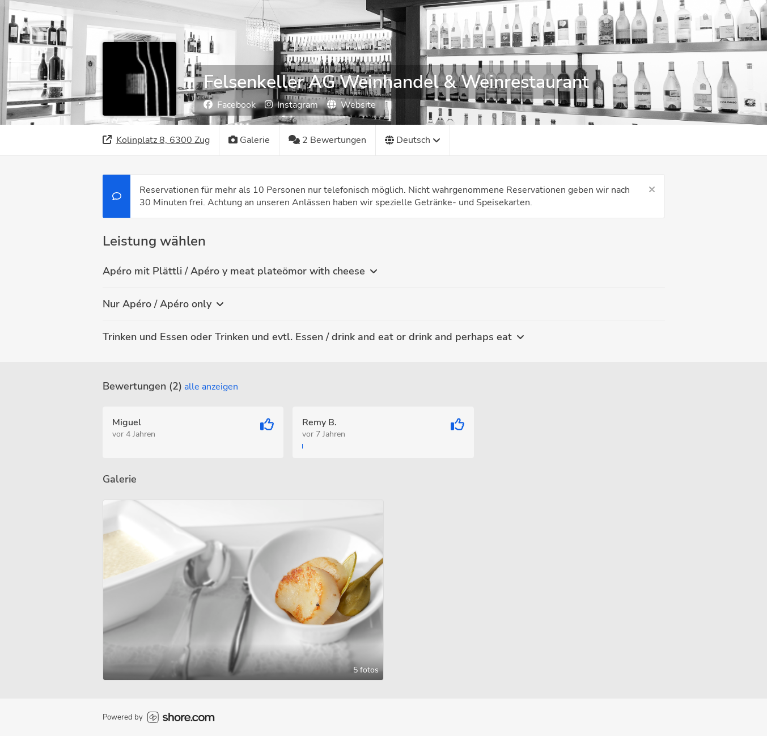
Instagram (291, 105)
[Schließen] (651, 190)
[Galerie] (249, 140)
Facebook (230, 105)
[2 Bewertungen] (327, 140)
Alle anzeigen (211, 386)
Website (351, 105)
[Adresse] (156, 140)
